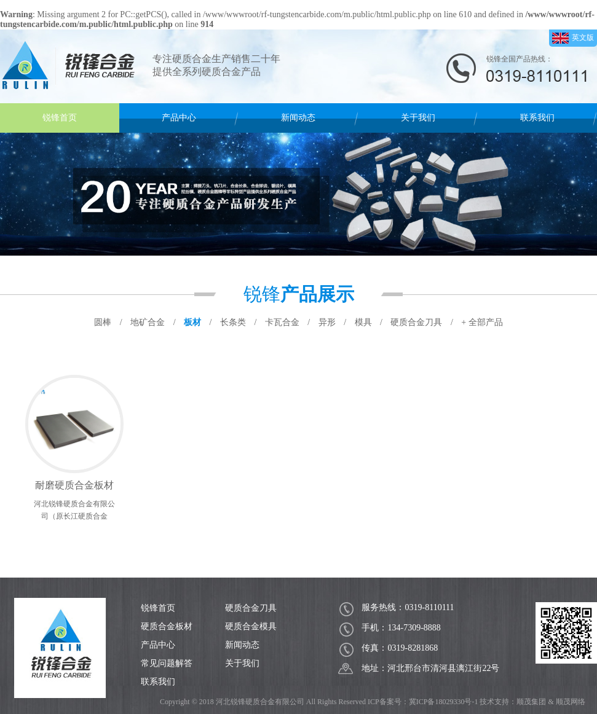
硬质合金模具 (251, 626)
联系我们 (537, 117)
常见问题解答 (166, 663)
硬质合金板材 (166, 626)
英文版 (573, 38)
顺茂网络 (570, 701)
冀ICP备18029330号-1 (443, 701)
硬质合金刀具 (251, 608)
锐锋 (298, 294)
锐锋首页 (59, 117)
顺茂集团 (531, 701)
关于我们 (418, 117)
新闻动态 (298, 117)
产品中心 (179, 117)
